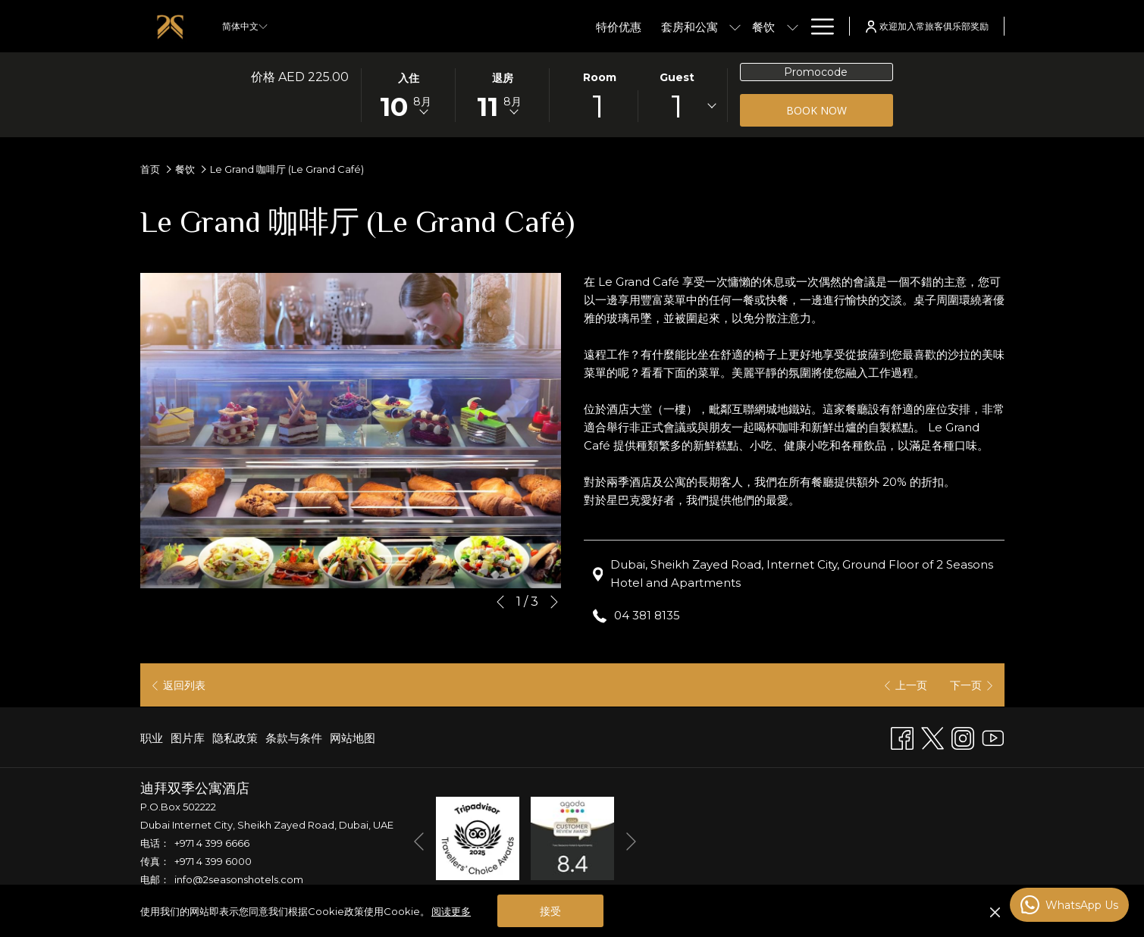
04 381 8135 (647, 615)
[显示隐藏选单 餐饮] (715, 26)
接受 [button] (550, 911)
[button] (408, 94)
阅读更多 (451, 911)
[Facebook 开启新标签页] (902, 736)
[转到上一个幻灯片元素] (500, 602)
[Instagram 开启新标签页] (962, 736)
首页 (150, 169)
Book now (839, 110)
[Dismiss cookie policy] (995, 911)
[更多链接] (817, 26)
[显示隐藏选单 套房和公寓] (658, 26)
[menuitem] (542, 26)
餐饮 (185, 169)
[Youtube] (993, 736)
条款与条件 (293, 738)
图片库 (188, 738)
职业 (151, 738)
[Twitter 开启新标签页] (932, 736)
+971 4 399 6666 (211, 843)
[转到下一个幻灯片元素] (554, 602)
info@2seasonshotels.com (238, 879)
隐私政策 (235, 738)
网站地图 (352, 738)
